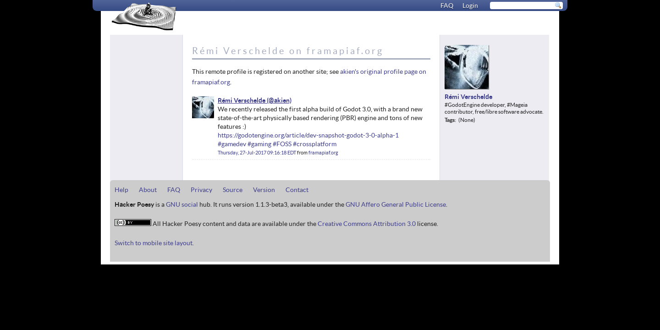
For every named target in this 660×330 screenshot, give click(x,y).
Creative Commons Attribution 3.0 (367, 223)
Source (232, 189)
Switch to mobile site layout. (154, 243)
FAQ (446, 5)
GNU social (182, 204)
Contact (297, 189)
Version (264, 189)
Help (121, 189)
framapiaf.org (323, 152)
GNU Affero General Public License (396, 204)
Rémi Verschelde (241, 100)
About (148, 189)
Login (470, 5)
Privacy (201, 189)
